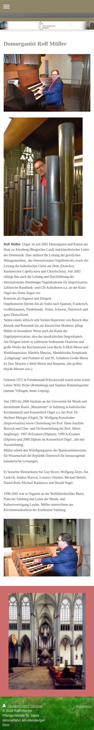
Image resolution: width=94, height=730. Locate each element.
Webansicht (84, 706)
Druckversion (15, 706)
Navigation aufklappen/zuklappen (47, 6)
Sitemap (36, 706)
